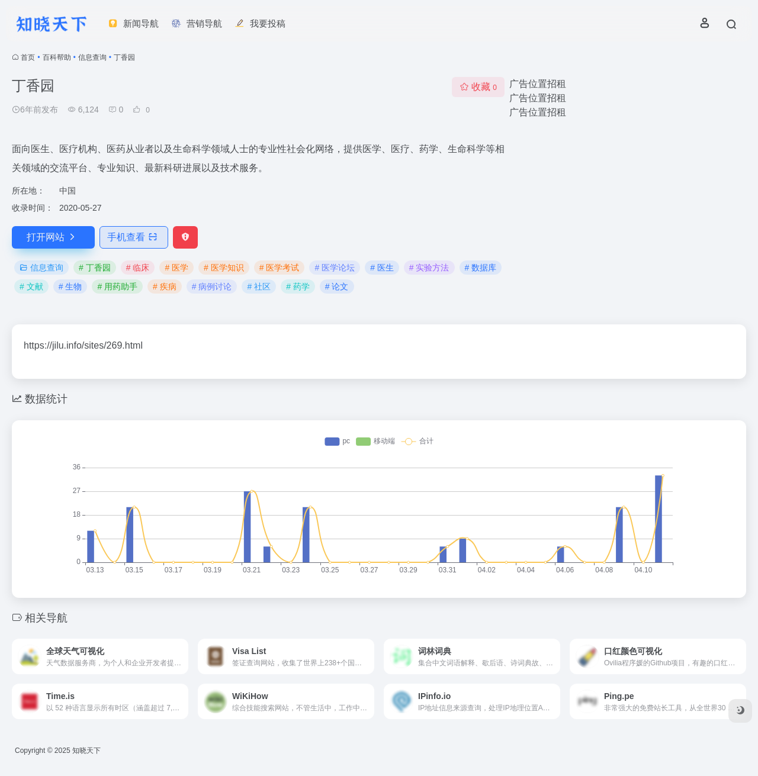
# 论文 (337, 286)
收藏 (478, 87)
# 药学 (298, 286)
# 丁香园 (95, 267)
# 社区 (259, 286)
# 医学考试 (279, 267)
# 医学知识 (224, 267)
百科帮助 (57, 57)
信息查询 (92, 57)
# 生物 (70, 286)
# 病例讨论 (212, 286)
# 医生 (382, 267)
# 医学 (176, 267)
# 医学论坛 (334, 267)
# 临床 (138, 267)
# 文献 (31, 286)
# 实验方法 (429, 267)
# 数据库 (481, 267)
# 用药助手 (117, 286)
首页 (28, 57)
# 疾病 (164, 286)
